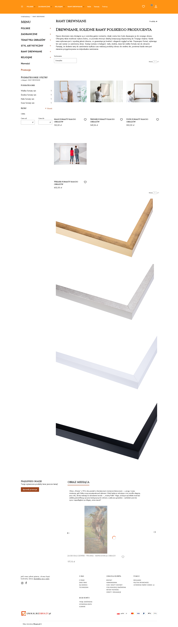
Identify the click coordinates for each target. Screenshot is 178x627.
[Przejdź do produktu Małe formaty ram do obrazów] (70, 91)
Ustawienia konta (85, 604)
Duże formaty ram (36, 103)
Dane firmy (83, 583)
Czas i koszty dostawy (114, 585)
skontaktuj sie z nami (41, 579)
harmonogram (111, 583)
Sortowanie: (58, 56)
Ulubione (82, 607)
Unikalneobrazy (25, 17)
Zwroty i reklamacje (113, 592)
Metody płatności (112, 590)
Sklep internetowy (31, 624)
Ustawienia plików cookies (143, 585)
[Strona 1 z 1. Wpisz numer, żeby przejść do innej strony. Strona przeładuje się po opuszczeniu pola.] (155, 61)
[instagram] (22, 583)
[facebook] (26, 583)
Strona (151, 62)
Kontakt (109, 580)
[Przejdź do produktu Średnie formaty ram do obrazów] (106, 91)
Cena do (41, 118)
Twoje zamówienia (85, 602)
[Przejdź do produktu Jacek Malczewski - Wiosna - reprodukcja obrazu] (96, 530)
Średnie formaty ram (36, 95)
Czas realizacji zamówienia (116, 587)
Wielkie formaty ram (36, 90)
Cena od (24, 118)
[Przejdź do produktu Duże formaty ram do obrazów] (142, 91)
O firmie (82, 580)
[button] (22, 6)
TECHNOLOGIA (83, 587)
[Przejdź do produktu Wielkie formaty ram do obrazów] (70, 154)
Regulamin (137, 580)
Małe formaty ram (36, 99)
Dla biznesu (83, 585)
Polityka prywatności (141, 583)
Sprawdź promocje (30, 489)
